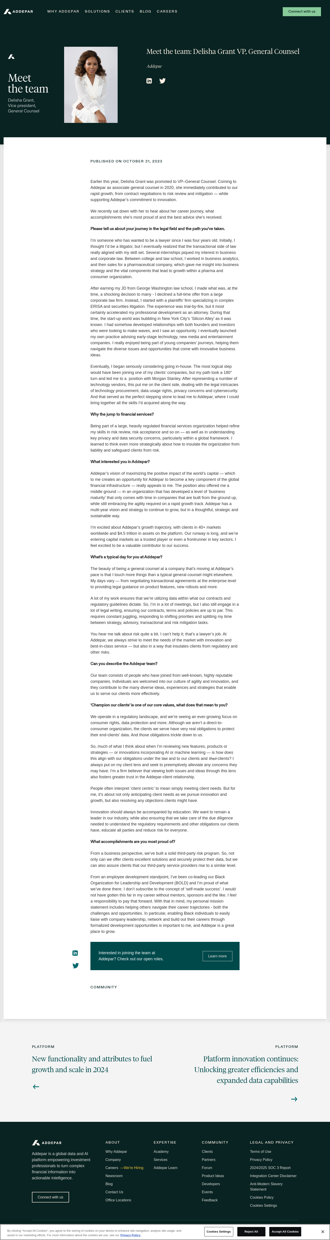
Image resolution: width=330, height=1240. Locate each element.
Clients (124, 11)
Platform (43, 1047)
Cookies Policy (262, 1197)
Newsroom (114, 1176)
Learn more (217, 956)
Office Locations (118, 1200)
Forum (207, 1168)
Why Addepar (63, 11)
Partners (208, 1160)
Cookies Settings (263, 1205)
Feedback (210, 1200)
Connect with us (301, 11)
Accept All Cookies (285, 1231)
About (113, 1142)
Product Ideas (213, 1176)
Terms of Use (260, 1151)
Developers (211, 1184)
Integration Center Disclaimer (273, 1176)
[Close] (323, 1232)
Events (207, 1192)
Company (113, 1160)
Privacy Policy (261, 1160)
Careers (167, 11)
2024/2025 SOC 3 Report (270, 1168)
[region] (165, 1232)
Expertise (165, 1142)
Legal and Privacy (272, 1142)
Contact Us (114, 1192)
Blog (146, 11)
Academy (161, 1151)
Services (160, 1160)
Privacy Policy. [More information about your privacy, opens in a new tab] (130, 1235)
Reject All (251, 1231)
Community (103, 987)
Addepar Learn (165, 1168)
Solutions (97, 11)
